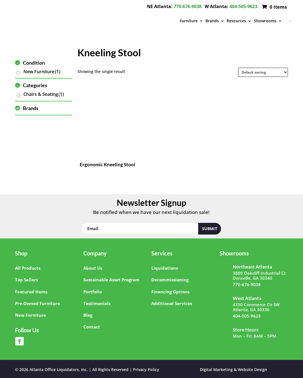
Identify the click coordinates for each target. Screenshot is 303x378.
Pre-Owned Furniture (37, 303)
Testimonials (96, 303)
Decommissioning (169, 279)
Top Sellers (26, 279)
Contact (91, 327)
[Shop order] (263, 72)
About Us (92, 268)
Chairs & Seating (43, 94)
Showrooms (265, 20)
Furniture (189, 20)
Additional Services (171, 303)
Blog (87, 315)
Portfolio (92, 291)
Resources (236, 20)
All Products (27, 268)
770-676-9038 (188, 6)
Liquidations (164, 268)
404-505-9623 (243, 6)
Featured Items (31, 291)
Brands (212, 20)
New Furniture (41, 72)
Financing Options (170, 291)
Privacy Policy (146, 369)
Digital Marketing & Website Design (233, 369)
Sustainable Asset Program (111, 279)
